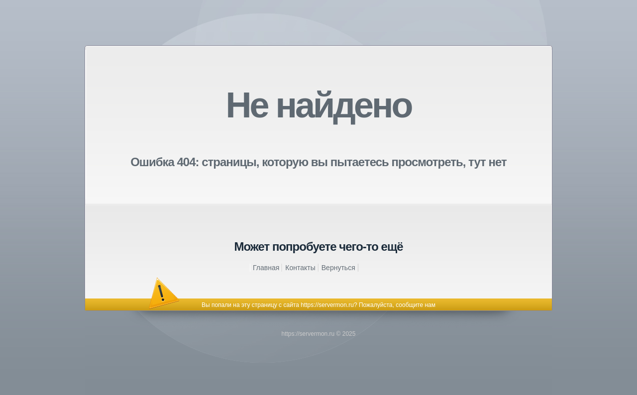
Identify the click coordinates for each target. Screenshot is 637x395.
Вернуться (338, 268)
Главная (266, 268)
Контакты (300, 268)
